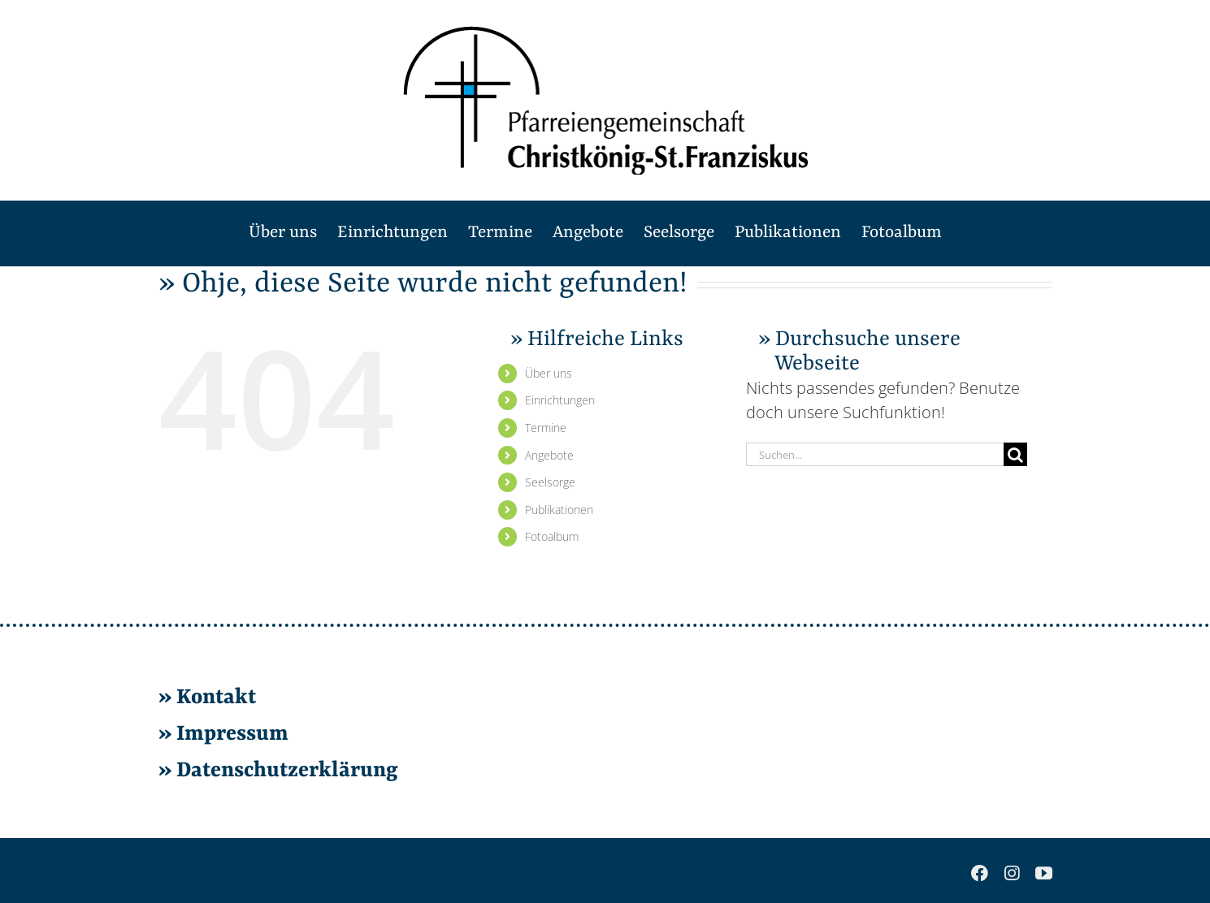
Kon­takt (216, 697)
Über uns (548, 373)
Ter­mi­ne (545, 427)
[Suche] (1015, 454)
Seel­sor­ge (550, 482)
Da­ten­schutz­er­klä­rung (284, 770)
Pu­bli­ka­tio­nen (559, 509)
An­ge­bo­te (549, 455)
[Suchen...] (875, 454)
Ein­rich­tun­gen (560, 400)
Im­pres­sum (232, 734)
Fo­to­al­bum (552, 536)
